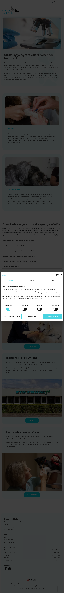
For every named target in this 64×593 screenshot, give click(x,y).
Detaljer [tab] (32, 280)
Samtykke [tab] (11, 280)
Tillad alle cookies (52, 316)
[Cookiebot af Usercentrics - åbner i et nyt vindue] (54, 275)
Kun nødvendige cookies (12, 316)
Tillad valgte (32, 316)
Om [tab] (53, 280)
